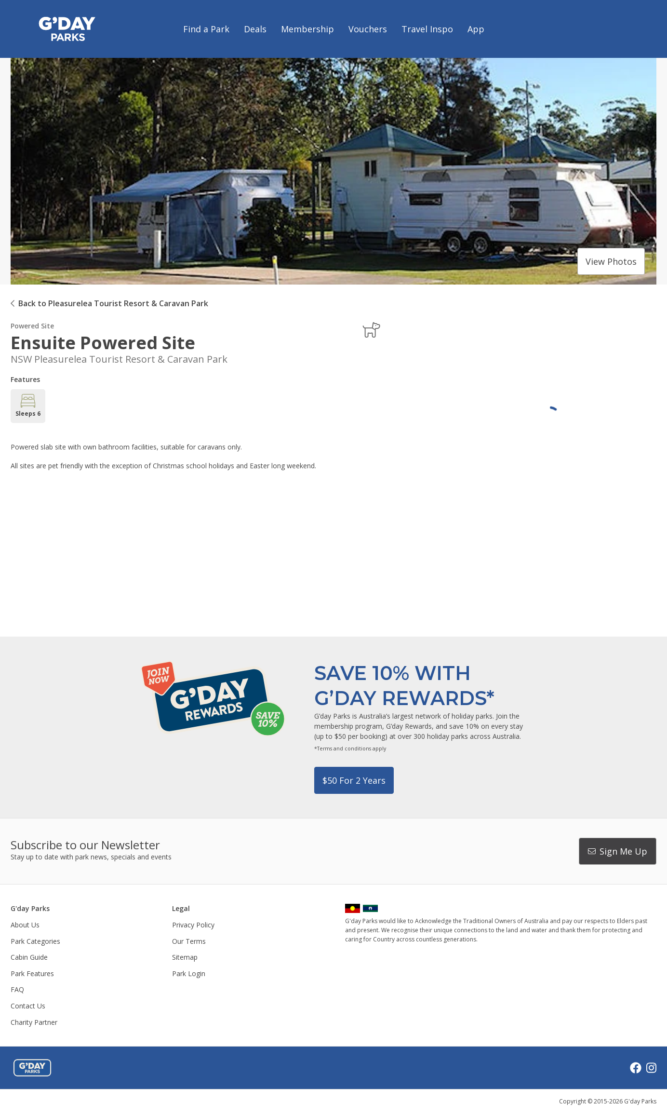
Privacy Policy (193, 924)
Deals (255, 29)
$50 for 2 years (354, 780)
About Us (25, 924)
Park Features (32, 973)
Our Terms (189, 941)
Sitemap (185, 957)
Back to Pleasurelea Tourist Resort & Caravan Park (113, 303)
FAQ (17, 989)
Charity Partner (34, 1022)
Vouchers (367, 29)
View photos (611, 261)
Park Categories (35, 941)
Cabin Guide (29, 957)
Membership (307, 29)
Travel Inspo (427, 29)
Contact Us (28, 1005)
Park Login (188, 973)
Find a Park (206, 29)
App (475, 29)
